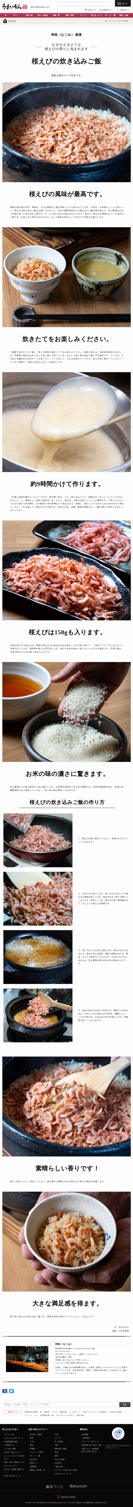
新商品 (47, 1412)
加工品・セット (97, 15)
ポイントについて (11, 1466)
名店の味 (12, 21)
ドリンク (58, 1438)
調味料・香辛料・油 (37, 1470)
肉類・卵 (56, 15)
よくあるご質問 (10, 1449)
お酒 (56, 1434)
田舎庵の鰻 (45, 1415)
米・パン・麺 (110, 15)
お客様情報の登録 (11, 1442)
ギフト (15, 15)
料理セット (34, 1463)
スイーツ (83, 15)
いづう (54, 1412)
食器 (56, 1452)
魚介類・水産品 (36, 1434)
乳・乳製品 (59, 1442)
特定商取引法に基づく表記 (92, 1445)
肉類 (31, 1438)
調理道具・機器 (60, 1449)
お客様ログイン (108, 10)
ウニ (36, 1415)
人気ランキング (88, 1412)
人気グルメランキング (63, 1474)
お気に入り (92, 10)
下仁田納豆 (102, 1412)
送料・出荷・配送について (14, 1462)
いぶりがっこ (74, 1412)
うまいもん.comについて (13, 1438)
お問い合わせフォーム (12, 1476)
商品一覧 (29, 15)
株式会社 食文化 (68, 1497)
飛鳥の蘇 (63, 1412)
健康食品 (33, 1467)
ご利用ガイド (124, 10)
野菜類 (32, 1449)
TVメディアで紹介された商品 (66, 1470)
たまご (32, 1442)
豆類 (56, 1445)
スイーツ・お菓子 (36, 1452)
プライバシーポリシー (90, 1442)
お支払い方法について (12, 1452)
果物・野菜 (69, 15)
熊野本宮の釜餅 (31, 1412)
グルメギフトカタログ (65, 1415)
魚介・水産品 (43, 15)
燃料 (56, 1456)
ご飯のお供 (59, 1467)
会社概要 (85, 1434)
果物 (31, 1445)
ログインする (9, 1434)
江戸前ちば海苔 (115, 1412)
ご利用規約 (86, 1438)
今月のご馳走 (60, 1459)
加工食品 (33, 1459)
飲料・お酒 (123, 15)
